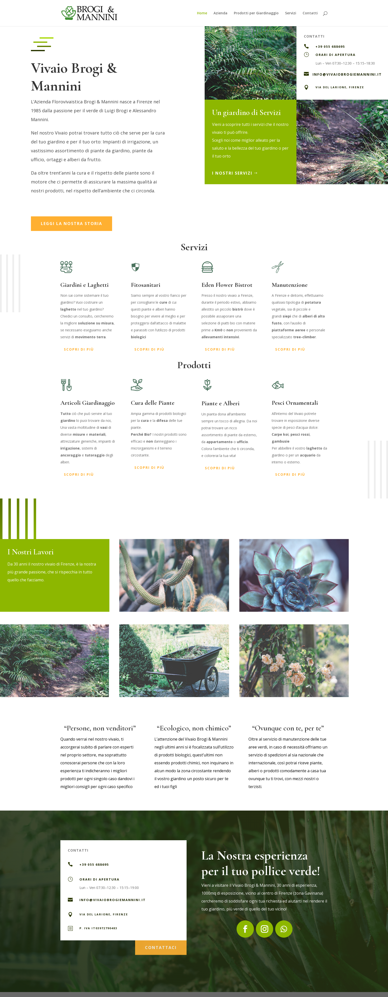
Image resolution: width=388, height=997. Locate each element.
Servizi (290, 13)
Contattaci (325, 106)
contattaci (160, 946)
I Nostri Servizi (235, 173)
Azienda (220, 13)
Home (202, 13)
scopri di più (79, 349)
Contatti (310, 13)
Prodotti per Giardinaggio (256, 13)
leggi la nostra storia (71, 223)
